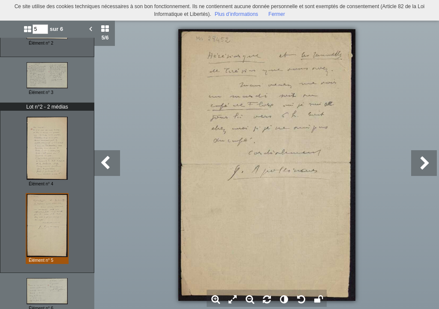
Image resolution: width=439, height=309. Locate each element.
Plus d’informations (236, 14)
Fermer (276, 14)
